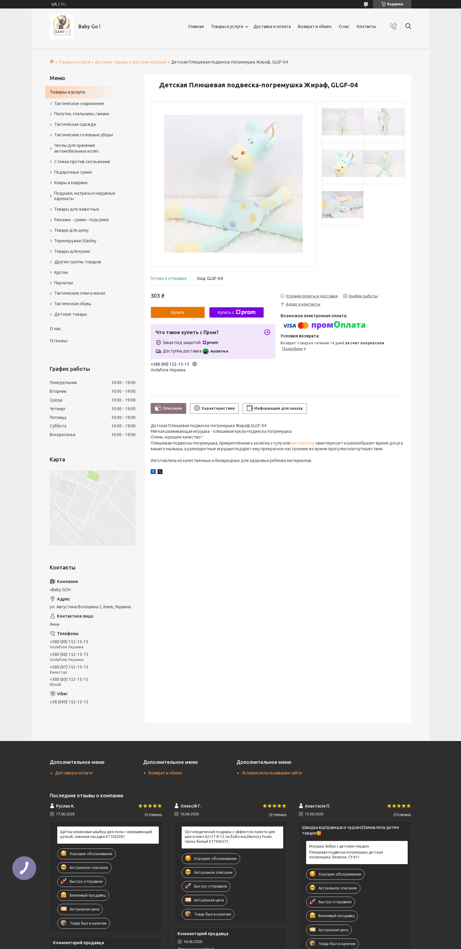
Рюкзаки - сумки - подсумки (81, 219)
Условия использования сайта (272, 773)
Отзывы (58, 340)
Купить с (236, 312)
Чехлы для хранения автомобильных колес (76, 148)
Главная (196, 26)
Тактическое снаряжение (79, 103)
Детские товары (111, 62)
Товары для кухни (72, 251)
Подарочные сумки (73, 172)
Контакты (366, 26)
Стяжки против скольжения (82, 161)
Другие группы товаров (77, 261)
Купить (177, 312)
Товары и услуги (227, 26)
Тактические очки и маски (79, 293)
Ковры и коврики (70, 182)
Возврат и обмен (314, 26)
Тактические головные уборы (83, 134)
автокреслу (303, 443)
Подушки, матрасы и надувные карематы (84, 196)
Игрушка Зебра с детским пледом (339, 846)
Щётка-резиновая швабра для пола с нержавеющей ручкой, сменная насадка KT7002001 (106, 834)
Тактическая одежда (75, 124)
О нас (344, 26)
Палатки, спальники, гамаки (81, 113)
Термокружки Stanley (75, 240)
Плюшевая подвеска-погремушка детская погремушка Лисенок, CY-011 (346, 854)
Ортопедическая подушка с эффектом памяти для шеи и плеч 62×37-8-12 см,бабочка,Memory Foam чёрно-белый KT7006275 (230, 836)
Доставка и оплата (272, 26)
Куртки (61, 272)
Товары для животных (76, 209)
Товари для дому (71, 230)
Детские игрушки (149, 62)
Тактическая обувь (72, 303)
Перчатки (63, 283)
